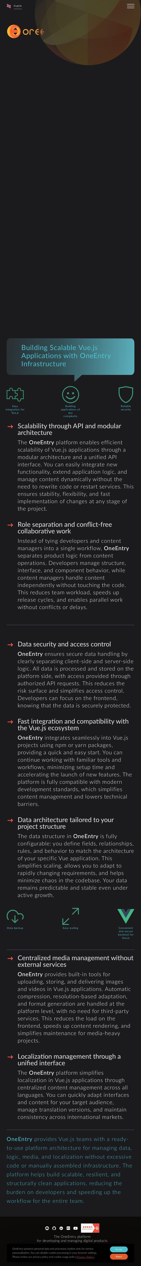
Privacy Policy (85, 1257)
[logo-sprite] (36, 31)
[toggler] (130, 6)
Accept (118, 1249)
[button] (14, 6)
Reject (119, 1257)
